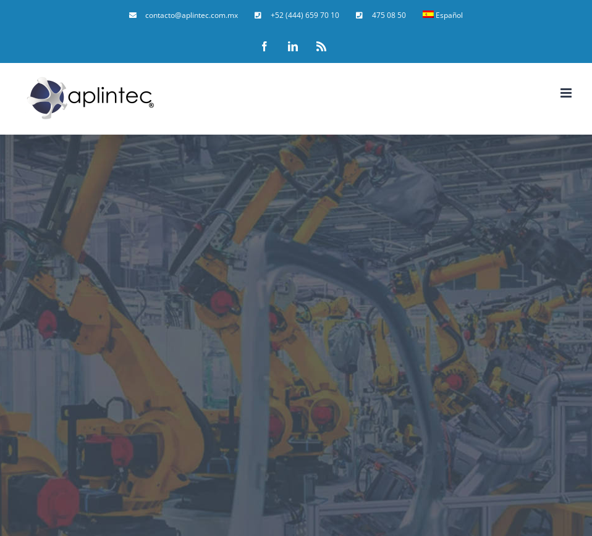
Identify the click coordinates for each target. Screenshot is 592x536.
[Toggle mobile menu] (566, 92)
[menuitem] (183, 15)
